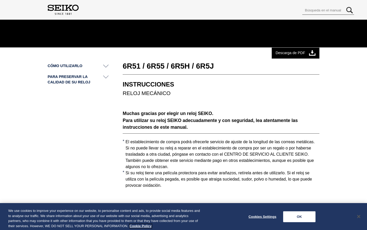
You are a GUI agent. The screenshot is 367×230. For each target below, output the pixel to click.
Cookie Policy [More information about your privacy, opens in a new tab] (141, 227)
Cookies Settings (262, 218)
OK (299, 218)
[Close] (358, 218)
